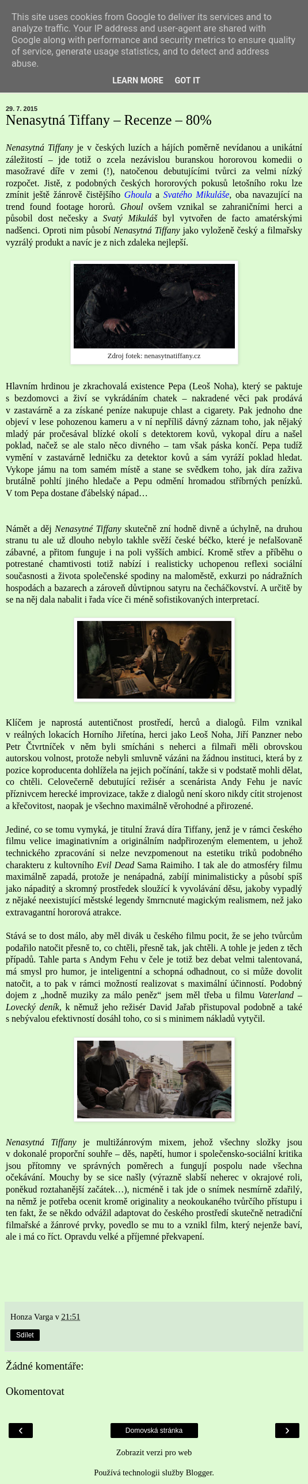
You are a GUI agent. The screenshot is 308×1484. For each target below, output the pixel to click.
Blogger (199, 1472)
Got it (187, 81)
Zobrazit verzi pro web (154, 1452)
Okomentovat (35, 1391)
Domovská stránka (154, 1431)
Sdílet (25, 1335)
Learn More (137, 81)
